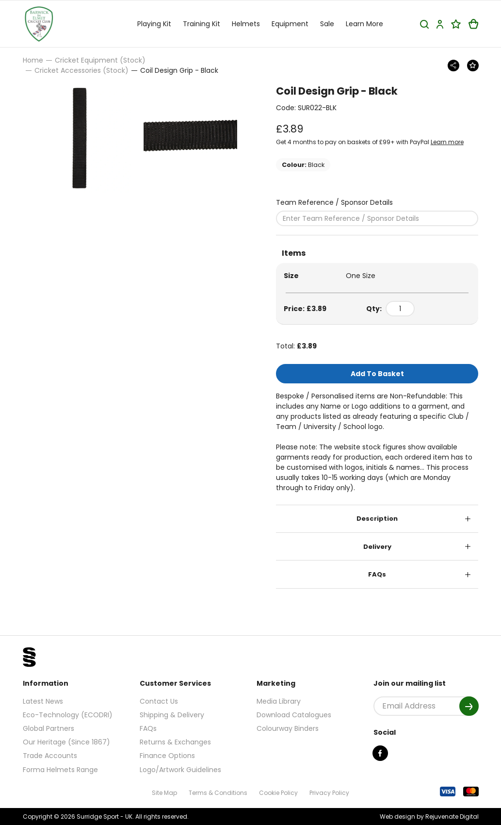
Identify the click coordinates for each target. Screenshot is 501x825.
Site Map (164, 793)
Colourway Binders (288, 728)
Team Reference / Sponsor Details (334, 202)
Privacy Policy (329, 793)
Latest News (43, 701)
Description (377, 518)
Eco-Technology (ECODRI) (68, 715)
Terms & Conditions (218, 793)
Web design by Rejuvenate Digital (429, 816)
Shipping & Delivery (172, 715)
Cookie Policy (278, 793)
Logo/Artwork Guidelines (180, 770)
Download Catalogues (294, 715)
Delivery (377, 546)
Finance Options (167, 755)
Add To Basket (377, 374)
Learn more (447, 142)
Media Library (279, 701)
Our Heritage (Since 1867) (66, 742)
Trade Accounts (50, 755)
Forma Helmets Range (60, 770)
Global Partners (48, 728)
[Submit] (469, 706)
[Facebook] (380, 753)
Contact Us (159, 701)
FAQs (377, 574)
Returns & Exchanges (175, 742)
